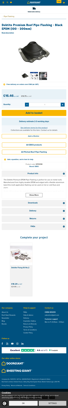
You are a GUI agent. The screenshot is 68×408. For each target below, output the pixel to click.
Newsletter (5, 318)
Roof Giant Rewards (9, 315)
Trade (58, 1)
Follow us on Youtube (12, 343)
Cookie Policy (28, 333)
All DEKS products (34, 144)
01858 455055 (50, 312)
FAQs (25, 312)
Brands (4, 324)
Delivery (26, 318)
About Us (5, 312)
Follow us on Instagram (17, 343)
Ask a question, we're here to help (20, 159)
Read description (8, 33)
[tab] (34, 174)
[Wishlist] (11, 2)
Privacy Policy (28, 327)
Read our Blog (7, 343)
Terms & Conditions (30, 330)
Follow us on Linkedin (22, 343)
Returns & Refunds (30, 324)
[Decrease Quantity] (27, 105)
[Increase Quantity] (63, 105)
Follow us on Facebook (2, 343)
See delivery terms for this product (34, 127)
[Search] (7, 2)
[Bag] (64, 2)
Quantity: (7, 104)
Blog (3, 321)
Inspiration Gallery (29, 321)
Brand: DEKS (34, 166)
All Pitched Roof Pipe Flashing (34, 152)
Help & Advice (28, 315)
